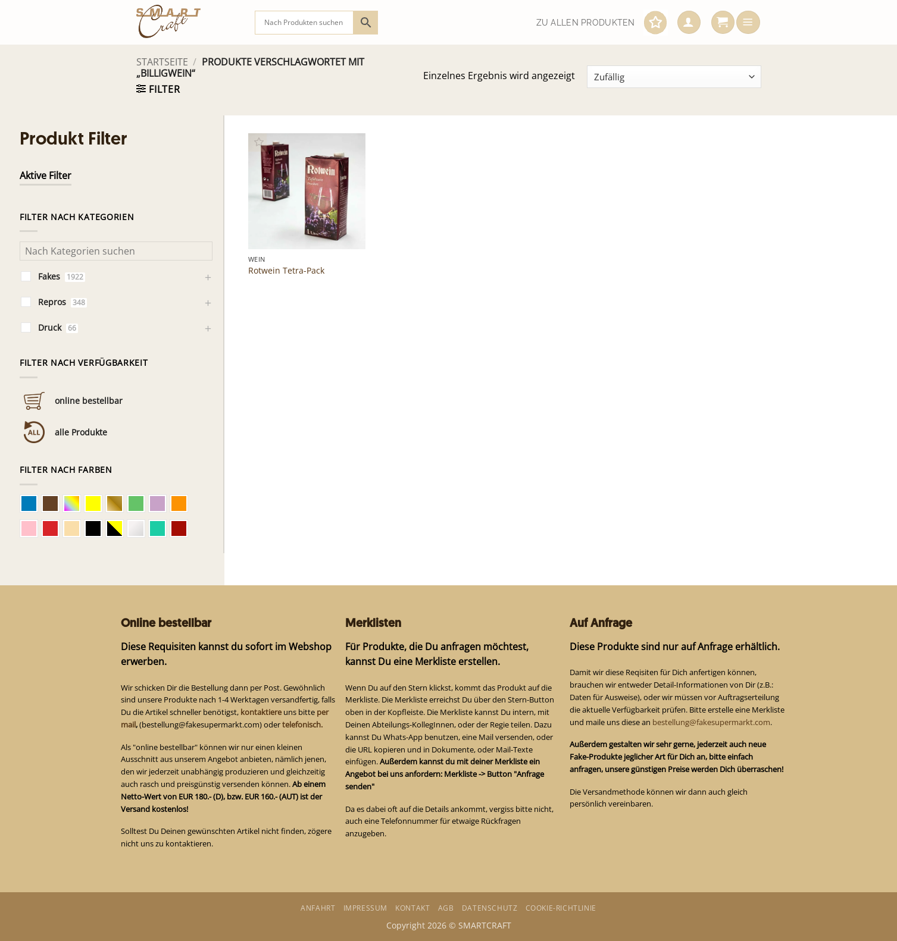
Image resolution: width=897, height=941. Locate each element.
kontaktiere (261, 712)
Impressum (365, 908)
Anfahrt (318, 908)
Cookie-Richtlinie (561, 908)
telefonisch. (302, 724)
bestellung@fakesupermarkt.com (711, 722)
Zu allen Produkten (585, 22)
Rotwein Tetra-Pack (286, 270)
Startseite (162, 61)
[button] (689, 22)
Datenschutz (490, 908)
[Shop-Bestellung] (674, 76)
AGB (446, 908)
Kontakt (412, 908)
